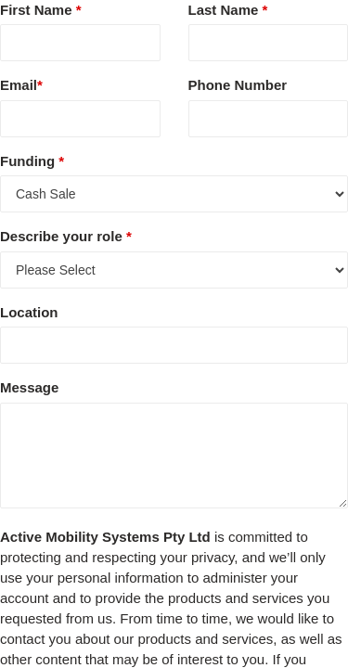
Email (21, 85)
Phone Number (238, 85)
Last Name (228, 10)
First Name (41, 10)
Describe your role (66, 236)
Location (29, 312)
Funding (32, 161)
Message (29, 387)
